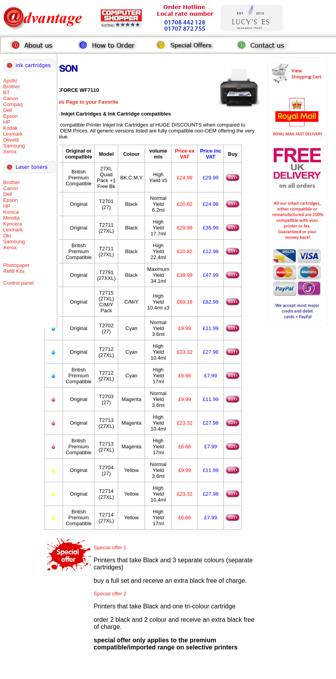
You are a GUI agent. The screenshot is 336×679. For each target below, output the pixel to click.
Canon (10, 98)
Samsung (14, 146)
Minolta (11, 218)
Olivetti (11, 140)
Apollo (10, 81)
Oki (7, 236)
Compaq (12, 104)
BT (6, 92)
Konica (11, 212)
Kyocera (12, 224)
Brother (11, 87)
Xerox (10, 152)
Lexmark (13, 134)
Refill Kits (13, 271)
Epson (10, 116)
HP (6, 122)
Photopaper (16, 265)
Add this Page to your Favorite (81, 102)
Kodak (10, 128)
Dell (7, 110)
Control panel (18, 283)
